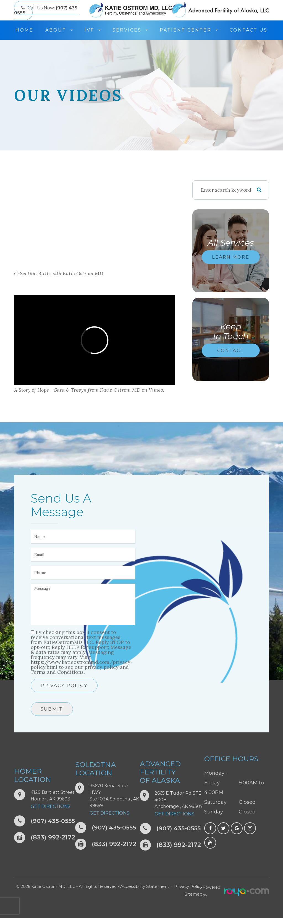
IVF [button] (93, 30)
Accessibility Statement (144, 886)
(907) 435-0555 (53, 821)
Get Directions (50, 806)
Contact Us (249, 30)
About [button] (59, 30)
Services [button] (130, 30)
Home (24, 30)
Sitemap (194, 894)
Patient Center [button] (189, 30)
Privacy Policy (64, 685)
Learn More (231, 257)
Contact (231, 350)
